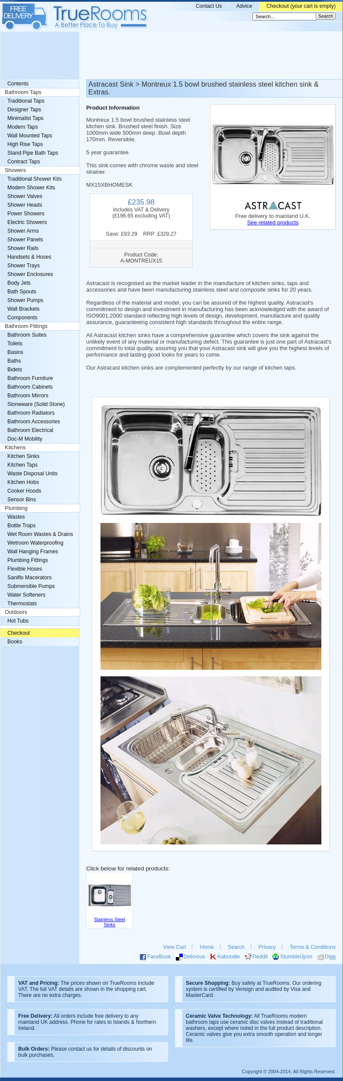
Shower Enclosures (30, 274)
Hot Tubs (18, 621)
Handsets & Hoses (29, 257)
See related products (272, 222)
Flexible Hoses (24, 569)
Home (207, 947)
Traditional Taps (26, 101)
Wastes (16, 517)
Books (14, 642)
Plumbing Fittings (27, 560)
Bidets (14, 370)
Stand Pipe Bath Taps (32, 153)
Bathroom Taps (23, 92)
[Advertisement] (171, 55)
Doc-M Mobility (24, 439)
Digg (330, 957)
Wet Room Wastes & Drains (40, 534)
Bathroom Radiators (31, 413)
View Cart (174, 947)
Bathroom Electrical (30, 430)
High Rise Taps (25, 144)
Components (22, 318)
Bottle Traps (21, 526)
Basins (15, 352)
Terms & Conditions (313, 947)
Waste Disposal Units (32, 474)
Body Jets (19, 283)
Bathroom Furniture (30, 378)
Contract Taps (23, 162)
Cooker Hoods (24, 491)
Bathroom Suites (26, 335)
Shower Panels (25, 240)
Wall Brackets (23, 309)
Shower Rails (23, 248)
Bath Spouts (21, 292)
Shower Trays (23, 266)
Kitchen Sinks (23, 456)
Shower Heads (24, 205)
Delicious (194, 957)
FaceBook (159, 957)
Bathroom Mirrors (28, 396)
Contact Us (209, 6)
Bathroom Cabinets (30, 387)
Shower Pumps (25, 300)
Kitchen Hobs (23, 482)
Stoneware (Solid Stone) (36, 404)
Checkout (18, 633)
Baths (14, 361)
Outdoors (16, 612)
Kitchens (15, 448)
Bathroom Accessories (33, 422)
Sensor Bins (21, 500)
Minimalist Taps (25, 118)
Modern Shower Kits (31, 188)
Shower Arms (23, 231)
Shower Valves (24, 196)
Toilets (15, 344)
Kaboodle (228, 957)
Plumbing (16, 508)
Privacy (267, 947)
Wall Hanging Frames (32, 552)
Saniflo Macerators (29, 578)
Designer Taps (24, 110)
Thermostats (22, 604)
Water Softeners (26, 595)
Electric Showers (27, 222)
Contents (18, 84)
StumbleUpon (296, 957)
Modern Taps (22, 127)
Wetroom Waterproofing (35, 543)
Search (236, 947)
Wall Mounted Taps (29, 136)
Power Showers (26, 214)
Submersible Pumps (31, 586)
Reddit (260, 957)
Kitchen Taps (22, 465)
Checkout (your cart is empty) (301, 6)
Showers (15, 170)
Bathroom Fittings (26, 326)
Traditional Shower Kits (34, 179)
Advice (244, 6)
